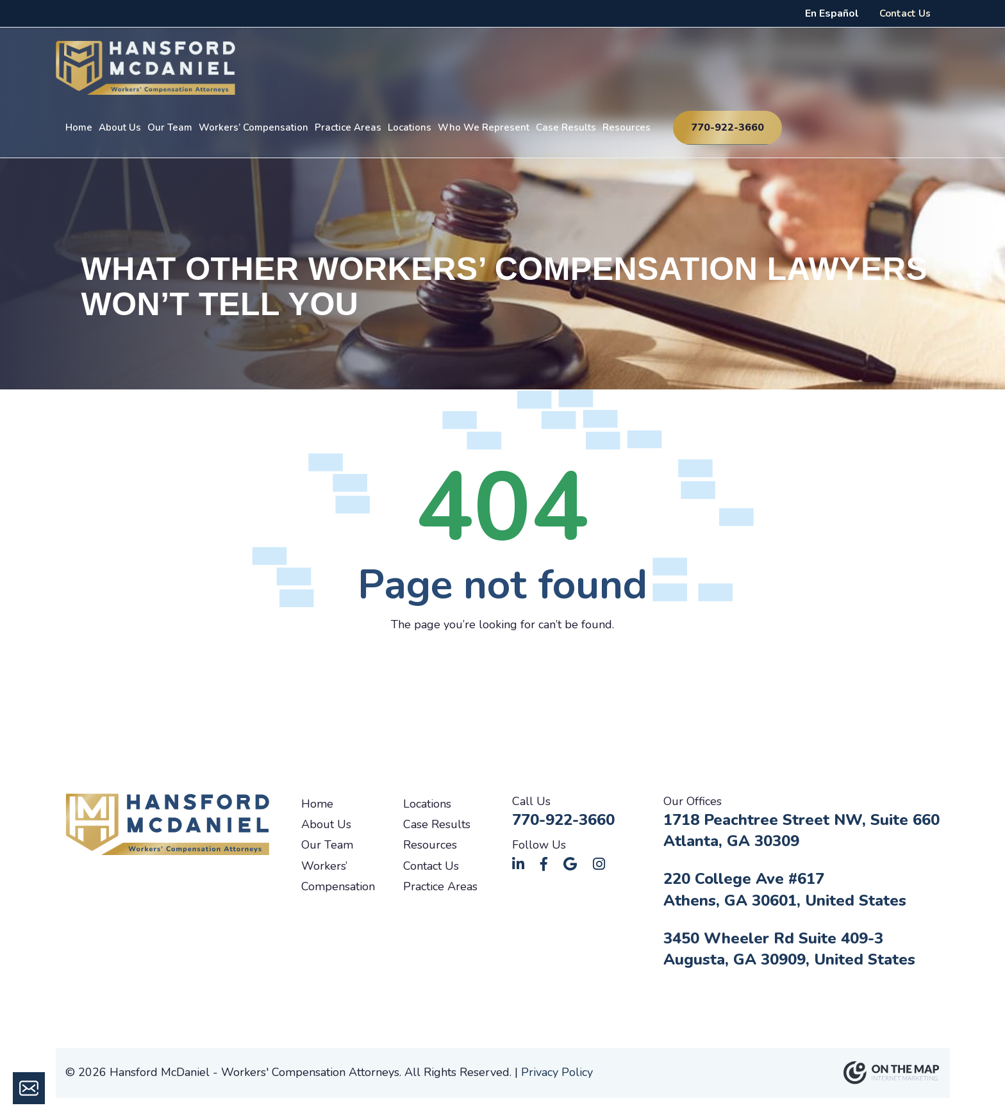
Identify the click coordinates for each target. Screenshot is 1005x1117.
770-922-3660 (727, 127)
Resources (626, 127)
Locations (409, 127)
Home (78, 127)
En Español (832, 13)
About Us (120, 127)
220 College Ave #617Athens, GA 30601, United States (784, 889)
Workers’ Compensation (253, 127)
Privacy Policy (557, 1072)
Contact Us (905, 13)
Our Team (169, 127)
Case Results (566, 127)
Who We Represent (483, 127)
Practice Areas (348, 127)
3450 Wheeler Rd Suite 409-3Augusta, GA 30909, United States (789, 949)
